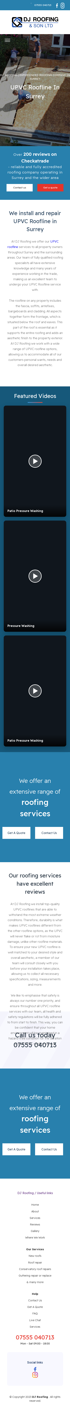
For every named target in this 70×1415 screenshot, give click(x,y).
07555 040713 (42, 5)
